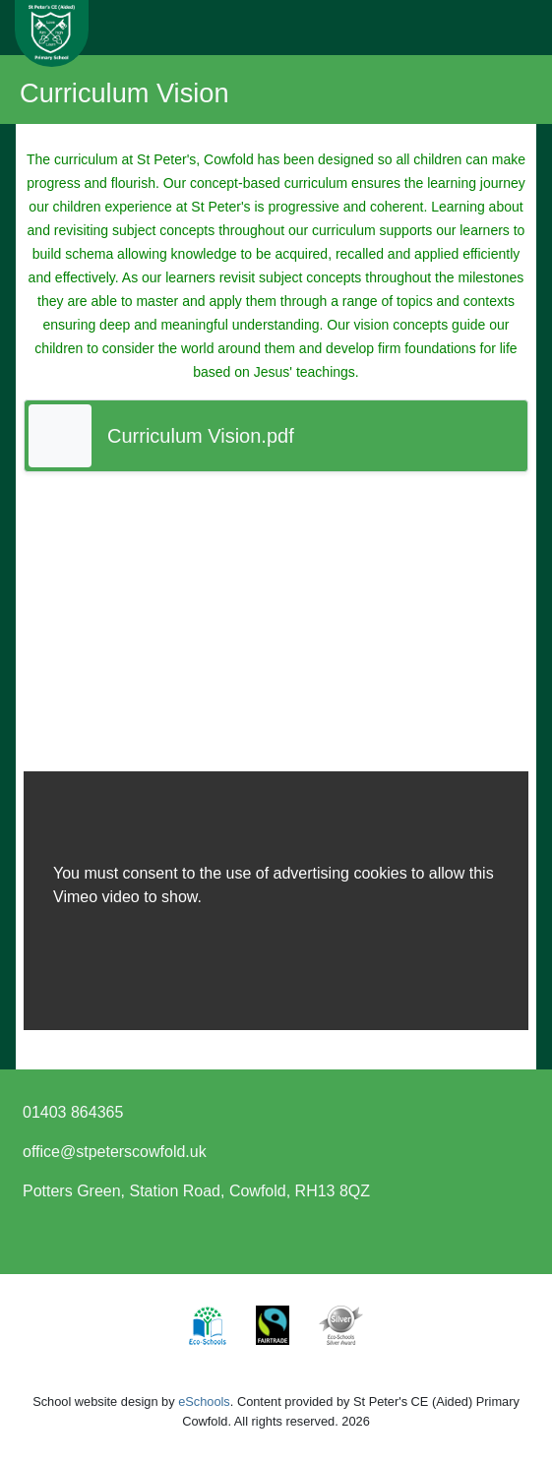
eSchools (204, 1401)
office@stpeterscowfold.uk (115, 1151)
